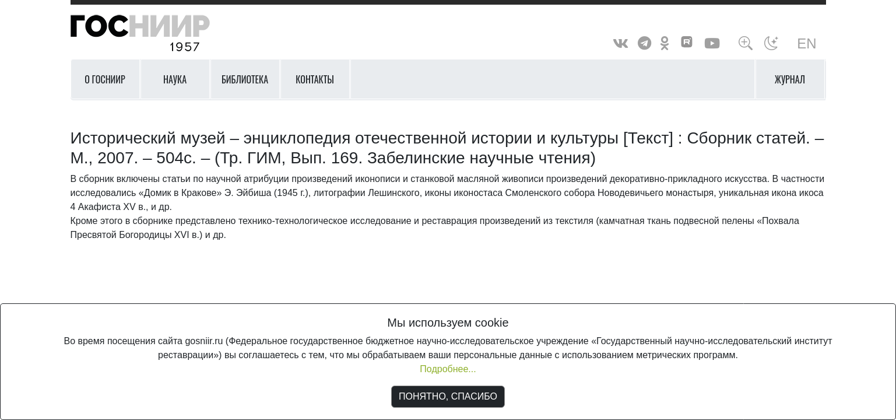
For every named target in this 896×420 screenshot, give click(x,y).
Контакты (315, 79)
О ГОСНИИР (105, 79)
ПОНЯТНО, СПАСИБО (448, 396)
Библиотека (245, 79)
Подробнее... (448, 369)
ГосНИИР (155, 33)
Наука (175, 79)
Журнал (790, 79)
